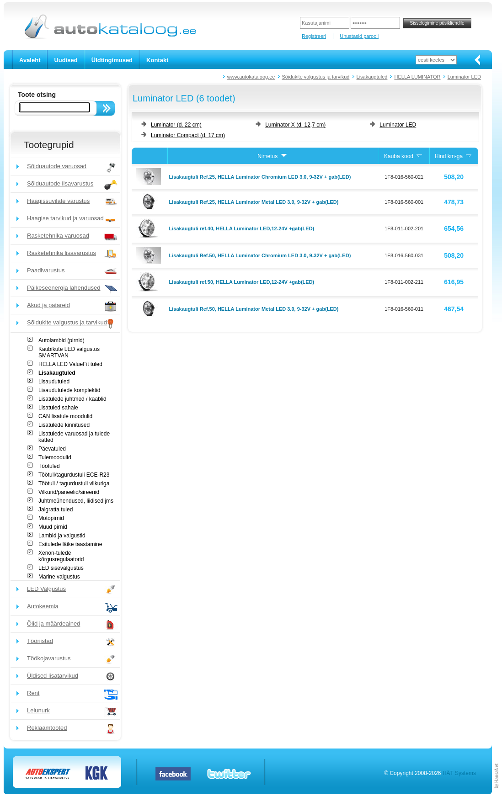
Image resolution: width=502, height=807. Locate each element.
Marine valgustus (59, 576)
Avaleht (29, 60)
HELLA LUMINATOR (417, 77)
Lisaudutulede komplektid (69, 390)
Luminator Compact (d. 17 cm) (188, 135)
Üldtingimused (112, 60)
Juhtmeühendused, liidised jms (75, 501)
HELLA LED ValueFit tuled (70, 364)
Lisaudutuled (53, 381)
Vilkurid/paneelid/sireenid (68, 492)
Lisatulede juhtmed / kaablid (72, 399)
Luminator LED (464, 77)
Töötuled (49, 466)
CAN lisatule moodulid (65, 416)
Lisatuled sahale (58, 407)
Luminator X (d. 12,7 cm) (295, 125)
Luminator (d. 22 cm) (176, 125)
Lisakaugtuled (372, 77)
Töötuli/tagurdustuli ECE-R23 (73, 475)
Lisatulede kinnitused (64, 425)
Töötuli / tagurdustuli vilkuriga (73, 483)
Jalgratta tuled (55, 509)
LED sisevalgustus (61, 568)
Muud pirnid (52, 527)
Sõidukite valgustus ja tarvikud (316, 77)
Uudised (65, 60)
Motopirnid (51, 518)
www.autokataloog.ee (251, 77)
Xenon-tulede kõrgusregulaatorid (61, 556)
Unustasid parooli (359, 36)
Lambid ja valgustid (61, 535)
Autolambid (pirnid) (61, 340)
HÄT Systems (459, 773)
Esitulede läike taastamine (70, 544)
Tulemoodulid (54, 457)
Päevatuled (52, 449)
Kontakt (157, 60)
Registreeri (314, 36)
